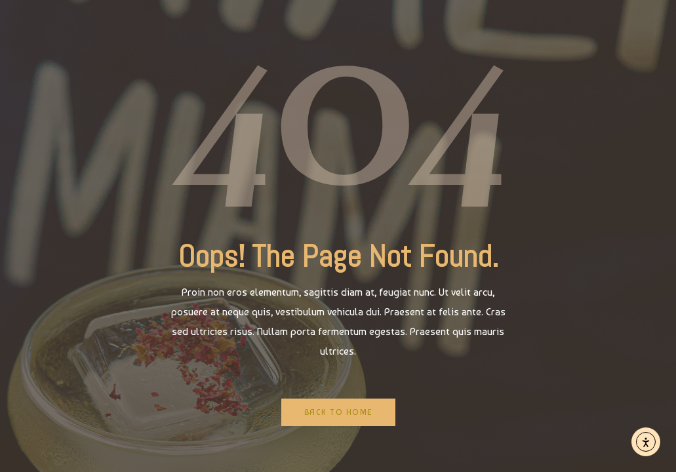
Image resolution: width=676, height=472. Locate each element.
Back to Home (338, 412)
